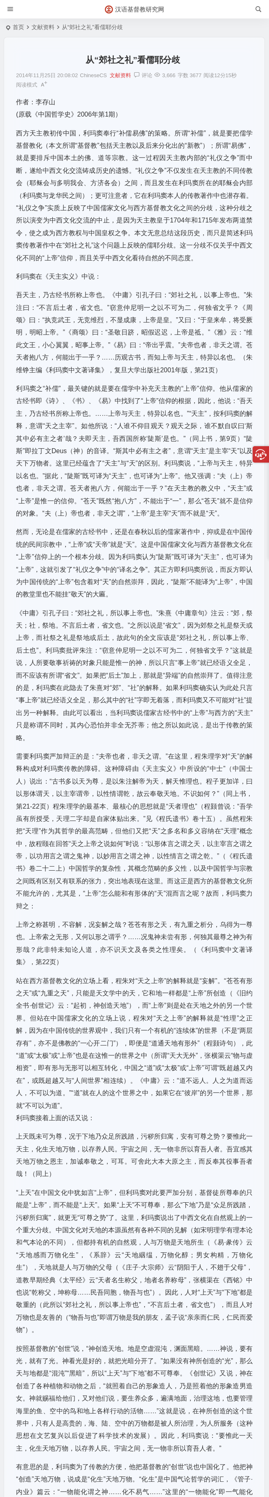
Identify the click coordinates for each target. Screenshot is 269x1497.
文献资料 (43, 27)
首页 (18, 27)
